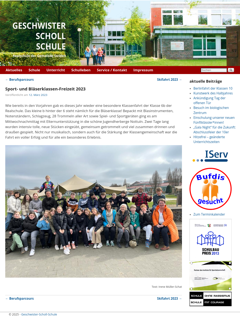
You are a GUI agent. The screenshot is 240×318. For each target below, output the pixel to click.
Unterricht (55, 70)
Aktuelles (14, 70)
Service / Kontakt (112, 70)
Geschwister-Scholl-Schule (39, 314)
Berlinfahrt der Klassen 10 (212, 88)
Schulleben (81, 70)
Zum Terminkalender (209, 214)
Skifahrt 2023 (169, 79)
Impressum (143, 70)
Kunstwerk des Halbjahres (213, 93)
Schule (34, 70)
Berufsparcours (19, 79)
